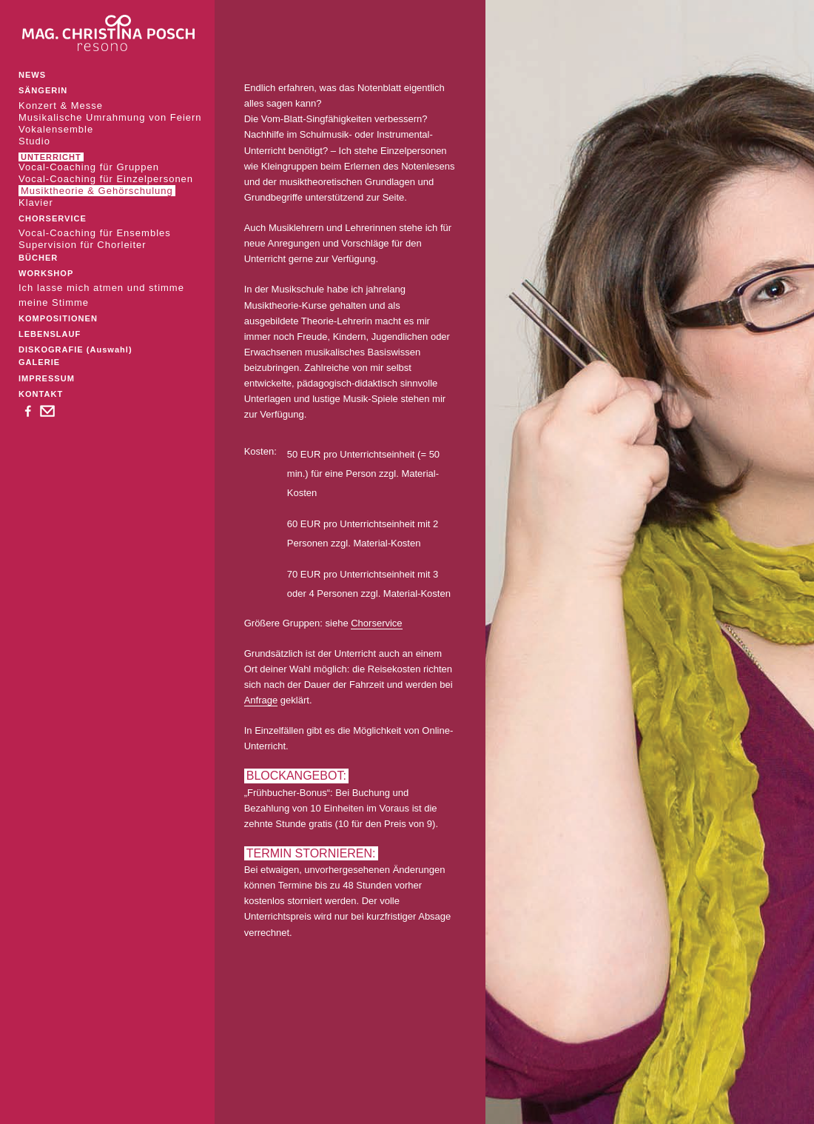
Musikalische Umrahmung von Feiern (110, 117)
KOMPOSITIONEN (58, 318)
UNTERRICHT (51, 157)
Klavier (35, 202)
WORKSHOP (45, 273)
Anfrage (261, 700)
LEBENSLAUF (49, 333)
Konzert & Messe (60, 105)
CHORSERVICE (52, 218)
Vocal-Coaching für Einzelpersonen (105, 178)
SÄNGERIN (42, 90)
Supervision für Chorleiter (82, 244)
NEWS (32, 74)
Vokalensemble (55, 129)
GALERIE (39, 362)
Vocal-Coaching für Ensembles (94, 232)
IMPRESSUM (46, 378)
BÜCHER (38, 257)
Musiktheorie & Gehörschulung (97, 190)
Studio (34, 141)
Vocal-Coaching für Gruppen (88, 167)
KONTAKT (40, 393)
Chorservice (376, 623)
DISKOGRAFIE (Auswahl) (75, 349)
